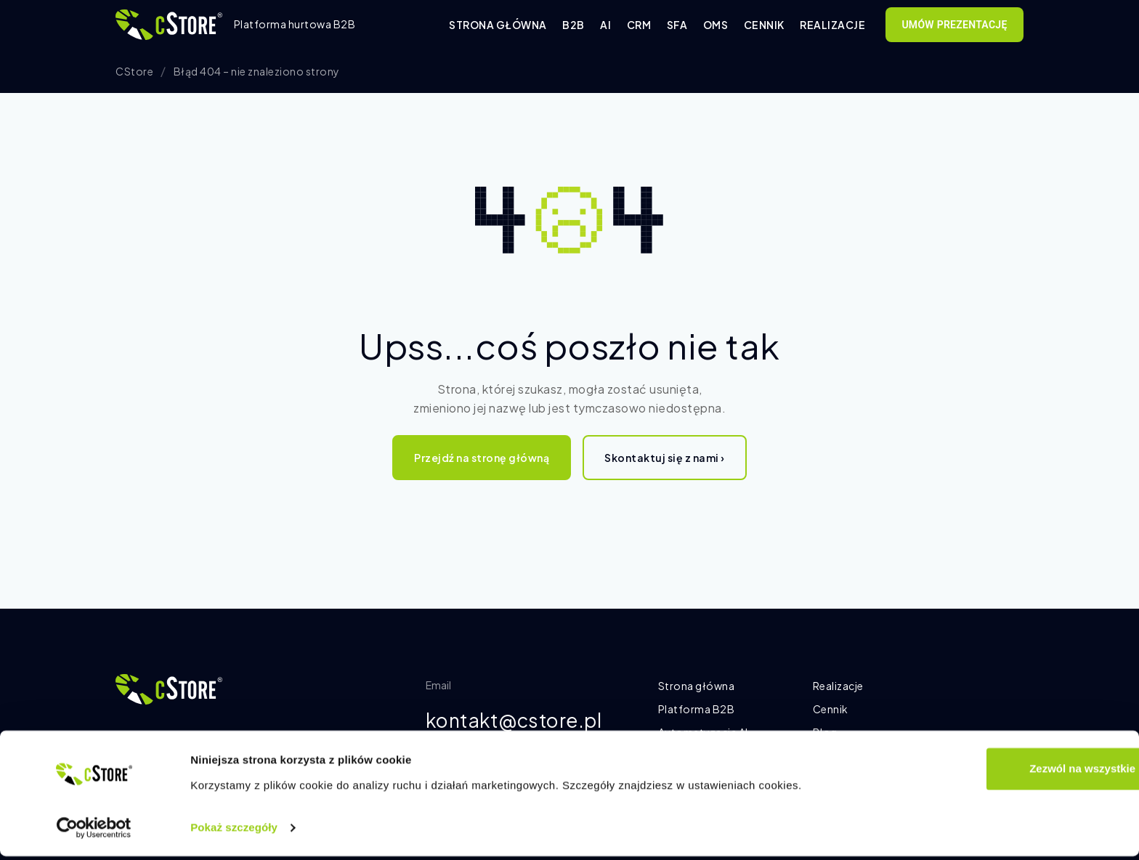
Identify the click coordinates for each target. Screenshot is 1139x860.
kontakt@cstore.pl (520, 721)
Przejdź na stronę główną (481, 457)
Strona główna (498, 24)
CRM (639, 24)
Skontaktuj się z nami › (664, 457)
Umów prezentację (954, 25)
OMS (716, 24)
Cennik (764, 24)
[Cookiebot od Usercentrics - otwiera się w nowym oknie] (94, 832)
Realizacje (832, 24)
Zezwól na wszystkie (1018, 772)
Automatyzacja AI (703, 732)
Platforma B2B (696, 708)
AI (605, 24)
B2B (573, 24)
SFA (677, 24)
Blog (825, 732)
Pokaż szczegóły (233, 831)
